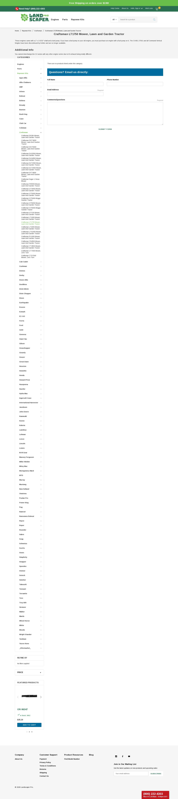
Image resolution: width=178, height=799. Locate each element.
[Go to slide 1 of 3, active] (26, 731)
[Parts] (65, 19)
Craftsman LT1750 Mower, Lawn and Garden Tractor (63, 31)
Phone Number (113, 80)
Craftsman (38, 31)
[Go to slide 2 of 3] (29, 731)
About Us (125, 8)
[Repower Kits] (77, 19)
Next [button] (40, 697)
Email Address (75, 90)
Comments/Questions (105, 100)
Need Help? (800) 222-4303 (30, 8)
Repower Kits (26, 31)
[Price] (29, 672)
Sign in (139, 8)
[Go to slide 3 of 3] (31, 731)
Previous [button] (17, 697)
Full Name (51, 80)
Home (17, 31)
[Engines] (55, 19)
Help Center (115, 8)
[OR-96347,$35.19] (29, 696)
